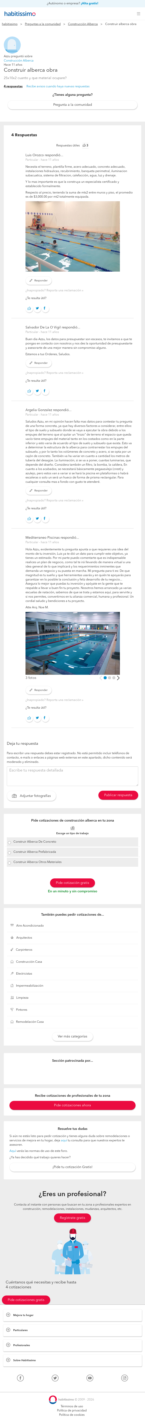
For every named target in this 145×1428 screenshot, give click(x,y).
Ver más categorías (72, 1036)
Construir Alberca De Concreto (34, 841)
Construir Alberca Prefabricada (34, 852)
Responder (39, 280)
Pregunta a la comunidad (72, 105)
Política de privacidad (72, 1410)
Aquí (12, 1151)
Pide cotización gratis (72, 883)
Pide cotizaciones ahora (72, 1105)
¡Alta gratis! (89, 3)
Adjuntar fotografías (31, 796)
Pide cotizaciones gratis (26, 1300)
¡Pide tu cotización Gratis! (72, 1167)
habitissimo (10, 24)
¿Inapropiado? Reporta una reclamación (53, 290)
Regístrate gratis (72, 1218)
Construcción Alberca (83, 24)
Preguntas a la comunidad (43, 24)
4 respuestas (13, 86)
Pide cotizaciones (72, 1421)
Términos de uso (72, 1406)
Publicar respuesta (118, 795)
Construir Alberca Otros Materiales (37, 862)
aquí (64, 1140)
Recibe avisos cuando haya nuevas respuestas (57, 86)
